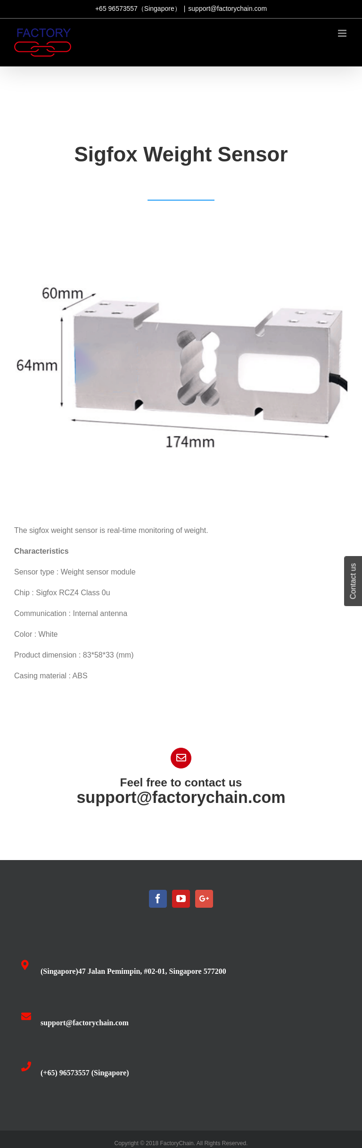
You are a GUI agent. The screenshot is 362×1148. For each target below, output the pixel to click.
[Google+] (204, 899)
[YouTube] (181, 899)
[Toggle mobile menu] (343, 33)
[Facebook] (158, 899)
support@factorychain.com (227, 8)
